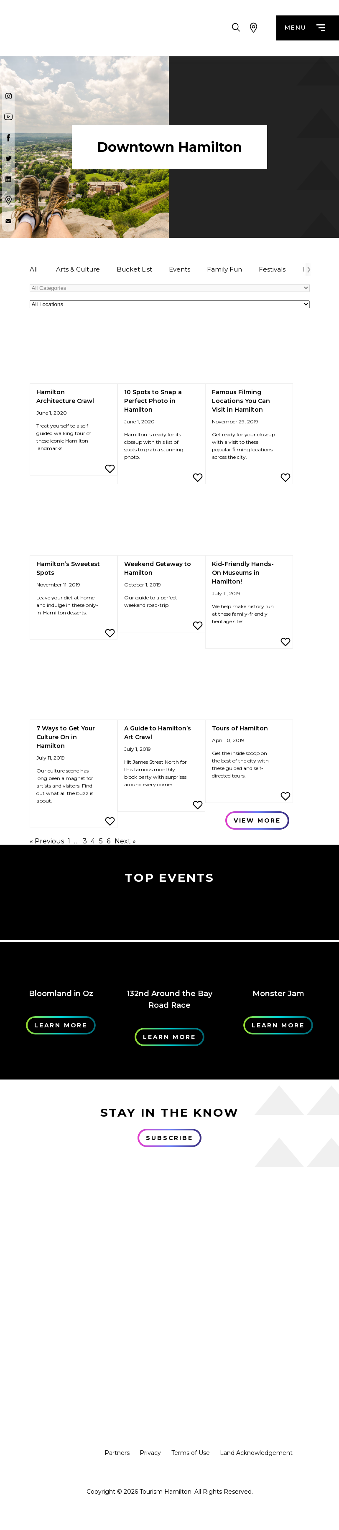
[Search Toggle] (236, 29)
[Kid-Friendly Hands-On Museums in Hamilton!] (249, 524)
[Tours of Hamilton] (249, 689)
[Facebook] (8, 137)
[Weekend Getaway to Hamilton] (161, 524)
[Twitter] (8, 158)
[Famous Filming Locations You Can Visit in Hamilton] (249, 353)
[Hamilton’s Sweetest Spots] (73, 524)
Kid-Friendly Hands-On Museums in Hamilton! (243, 572)
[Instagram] (8, 96)
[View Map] (253, 29)
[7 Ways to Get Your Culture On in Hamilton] (73, 689)
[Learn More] (61, 937)
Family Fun (224, 269)
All (34, 269)
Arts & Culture (78, 269)
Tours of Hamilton (240, 728)
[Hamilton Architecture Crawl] (73, 353)
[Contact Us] (8, 221)
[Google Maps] (8, 200)
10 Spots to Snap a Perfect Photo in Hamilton (153, 400)
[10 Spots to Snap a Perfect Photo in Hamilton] (161, 353)
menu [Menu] (304, 29)
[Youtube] (8, 116)
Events (179, 269)
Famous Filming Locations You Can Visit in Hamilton (241, 400)
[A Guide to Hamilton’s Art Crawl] (161, 689)
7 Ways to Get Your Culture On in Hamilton (65, 737)
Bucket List (134, 269)
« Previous (47, 841)
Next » (125, 841)
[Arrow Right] (309, 269)
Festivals (272, 269)
